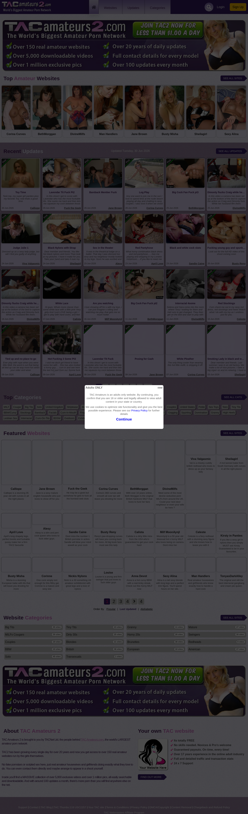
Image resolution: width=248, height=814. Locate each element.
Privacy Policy (139, 410)
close (160, 388)
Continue (124, 419)
